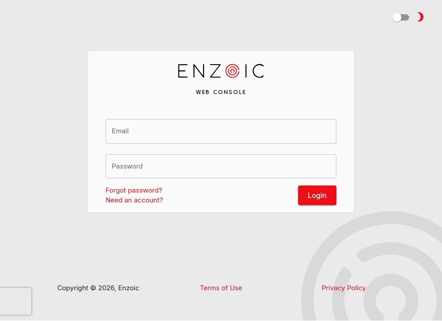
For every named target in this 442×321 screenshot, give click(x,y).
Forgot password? (134, 190)
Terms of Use (221, 288)
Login (317, 195)
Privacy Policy (344, 288)
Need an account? (134, 200)
